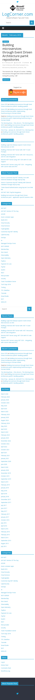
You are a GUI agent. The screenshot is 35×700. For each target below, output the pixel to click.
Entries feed (4, 665)
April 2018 (4, 493)
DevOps (3, 237)
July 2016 (3, 523)
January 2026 (5, 400)
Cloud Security (5, 223)
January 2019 (5, 488)
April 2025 (4, 409)
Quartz (3, 270)
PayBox (3, 261)
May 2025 (4, 406)
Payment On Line (6, 264)
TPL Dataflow (5, 290)
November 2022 (6, 441)
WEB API (3, 302)
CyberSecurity (5, 234)
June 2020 (4, 464)
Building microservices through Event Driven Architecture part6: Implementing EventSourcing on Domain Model (16, 111)
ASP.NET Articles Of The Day (9, 211)
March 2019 (4, 482)
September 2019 (6, 479)
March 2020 (4, 467)
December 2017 (6, 499)
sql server (20, 67)
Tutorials (5, 41)
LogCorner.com (17, 14)
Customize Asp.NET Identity (9, 232)
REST (2, 273)
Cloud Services (5, 226)
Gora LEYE (18, 62)
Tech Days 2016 (6, 284)
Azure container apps (7, 217)
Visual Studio (5, 296)
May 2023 (4, 426)
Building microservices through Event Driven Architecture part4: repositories (17, 52)
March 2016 (4, 529)
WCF (2, 299)
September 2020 (6, 461)
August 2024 (5, 420)
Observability (5, 255)
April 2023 (4, 429)
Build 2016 (4, 220)
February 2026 (5, 397)
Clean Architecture (7, 65)
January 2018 (5, 496)
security (3, 278)
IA (1, 240)
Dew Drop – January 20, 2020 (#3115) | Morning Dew (17, 130)
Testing (3, 287)
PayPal (3, 267)
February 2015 (5, 535)
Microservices (6, 67)
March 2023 (4, 432)
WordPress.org (5, 671)
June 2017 (4, 508)
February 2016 (5, 532)
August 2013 (5, 543)
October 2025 (5, 403)
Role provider (5, 276)
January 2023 (5, 438)
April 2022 (4, 447)
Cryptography (5, 229)
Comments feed (6, 668)
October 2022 (5, 444)
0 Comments (25, 62)
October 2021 (5, 450)
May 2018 (4, 491)
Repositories (13, 67)
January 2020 (5, 470)
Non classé (4, 252)
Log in (3, 662)
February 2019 (5, 485)
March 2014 (4, 537)
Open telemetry (5, 258)
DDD (14, 65)
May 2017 (4, 511)
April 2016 (4, 526)
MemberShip (5, 249)
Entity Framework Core (22, 65)
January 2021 (5, 458)
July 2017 (3, 505)
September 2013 (6, 540)
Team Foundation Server (8, 281)
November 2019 (6, 473)
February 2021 (5, 455)
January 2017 (5, 517)
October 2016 (5, 520)
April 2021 (4, 452)
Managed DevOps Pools (8, 243)
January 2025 (5, 417)
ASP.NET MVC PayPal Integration (11, 192)
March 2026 (4, 394)
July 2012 (3, 546)
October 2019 (5, 476)
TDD (25, 67)
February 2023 (5, 435)
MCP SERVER (5, 246)
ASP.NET (3, 208)
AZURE (3, 214)
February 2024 (5, 423)
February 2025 (5, 414)
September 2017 (6, 502)
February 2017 (5, 514)
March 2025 (4, 411)
